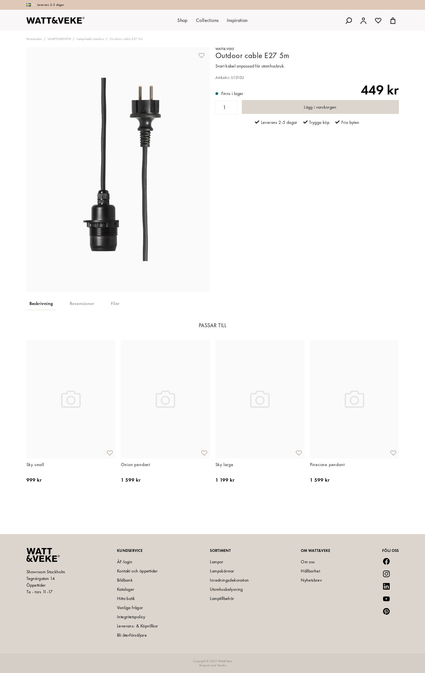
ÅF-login (124, 562)
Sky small (35, 484)
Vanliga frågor (130, 608)
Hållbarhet (310, 571)
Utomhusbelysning (226, 589)
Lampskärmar (222, 571)
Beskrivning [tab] (41, 303)
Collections (207, 20)
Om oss (308, 562)
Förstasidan (34, 39)
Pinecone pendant (327, 484)
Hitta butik (126, 598)
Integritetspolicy (131, 617)
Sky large (224, 484)
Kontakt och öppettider (137, 571)
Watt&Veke (224, 49)
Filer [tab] (115, 303)
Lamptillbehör (222, 598)
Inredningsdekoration (229, 580)
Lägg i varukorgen (320, 107)
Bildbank (125, 580)
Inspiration (237, 20)
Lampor (216, 562)
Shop (182, 20)
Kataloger (126, 589)
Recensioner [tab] (82, 303)
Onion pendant (135, 484)
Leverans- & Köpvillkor (137, 626)
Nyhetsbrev (311, 580)
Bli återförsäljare (132, 635)
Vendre (221, 665)
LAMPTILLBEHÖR (59, 39)
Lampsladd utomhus (90, 39)
